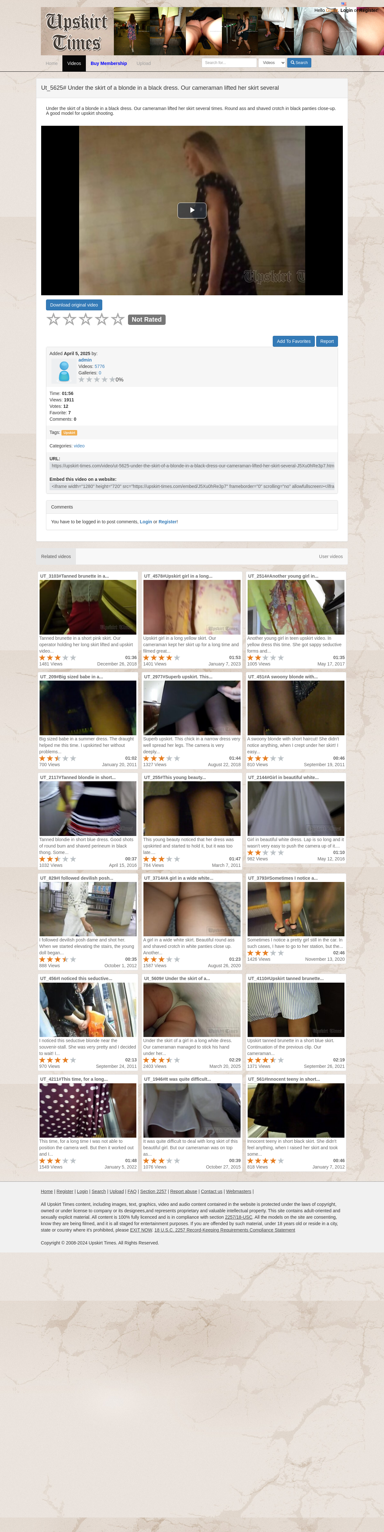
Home (52, 63)
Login (347, 10)
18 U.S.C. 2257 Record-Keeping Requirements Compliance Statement (224, 1230)
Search (299, 62)
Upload (144, 63)
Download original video (74, 304)
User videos (331, 556)
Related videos (56, 556)
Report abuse (183, 1191)
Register (368, 10)
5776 (100, 366)
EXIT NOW (141, 1230)
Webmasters (238, 1191)
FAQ (132, 1191)
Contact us (212, 1191)
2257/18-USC (238, 1217)
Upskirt (69, 433)
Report (327, 341)
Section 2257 (153, 1191)
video (79, 445)
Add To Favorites (294, 341)
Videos (74, 63)
